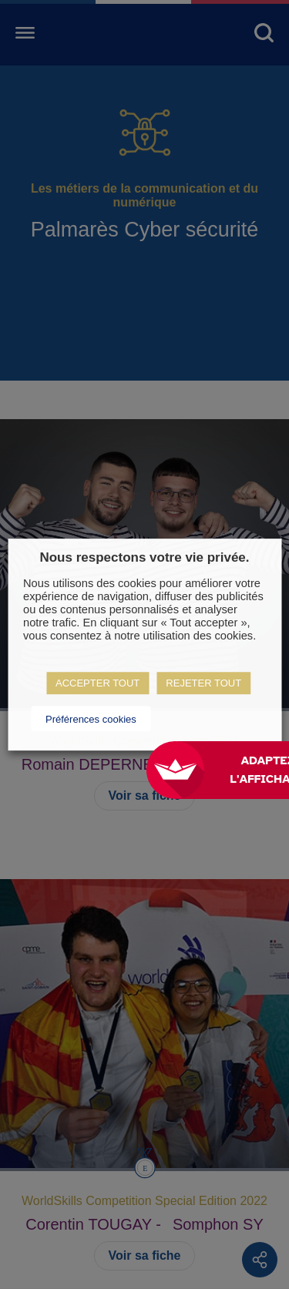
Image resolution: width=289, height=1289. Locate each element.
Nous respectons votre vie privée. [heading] (144, 557)
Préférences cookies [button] (90, 719)
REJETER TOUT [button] (203, 683)
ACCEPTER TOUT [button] (97, 683)
